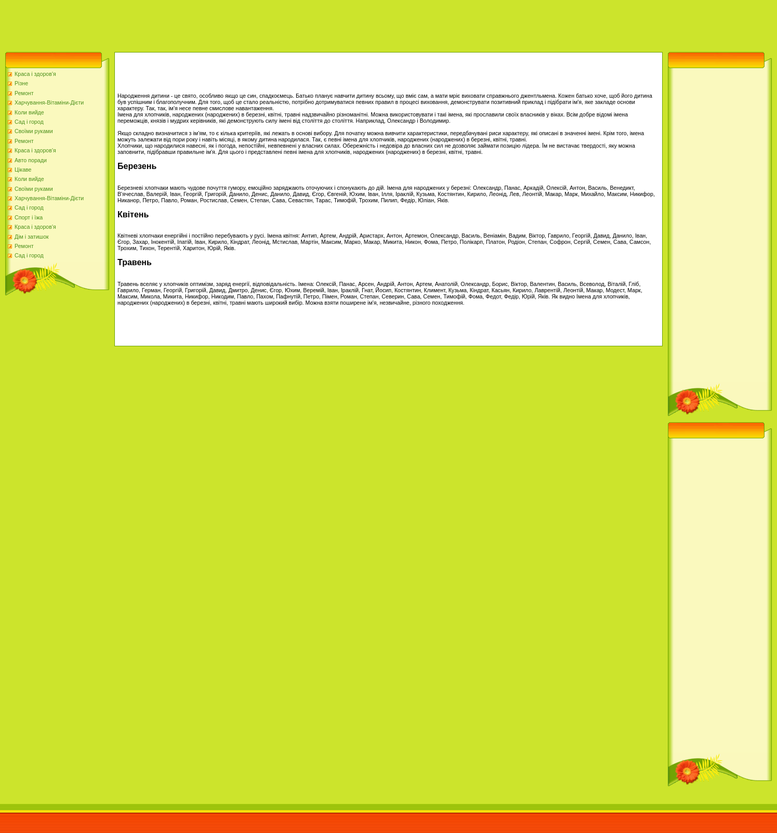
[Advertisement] (189, 23)
